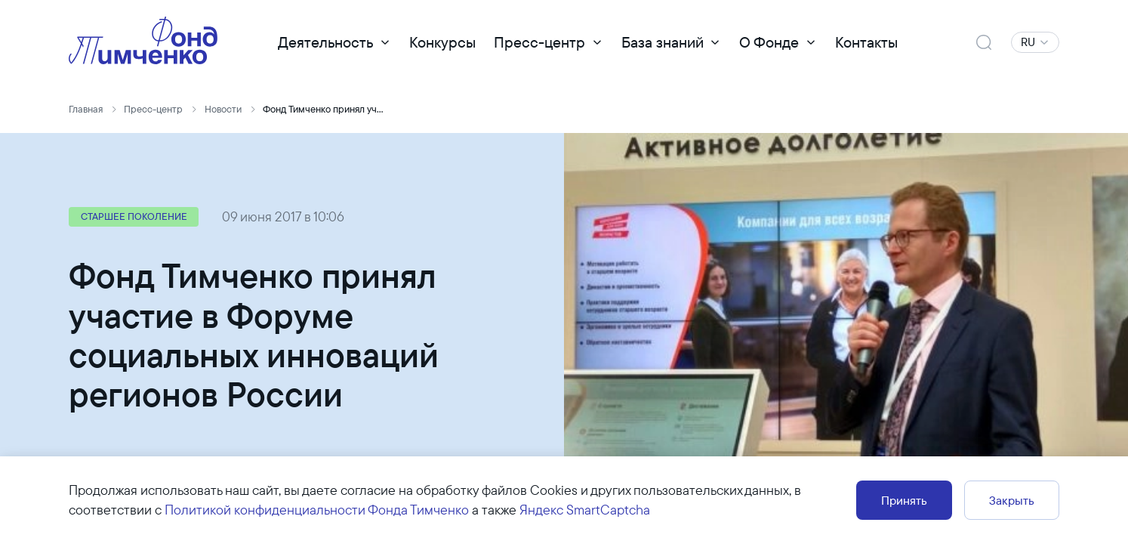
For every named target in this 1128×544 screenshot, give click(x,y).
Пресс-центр (539, 42)
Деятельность (325, 42)
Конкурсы (442, 42)
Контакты (866, 42)
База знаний (662, 42)
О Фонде (769, 42)
